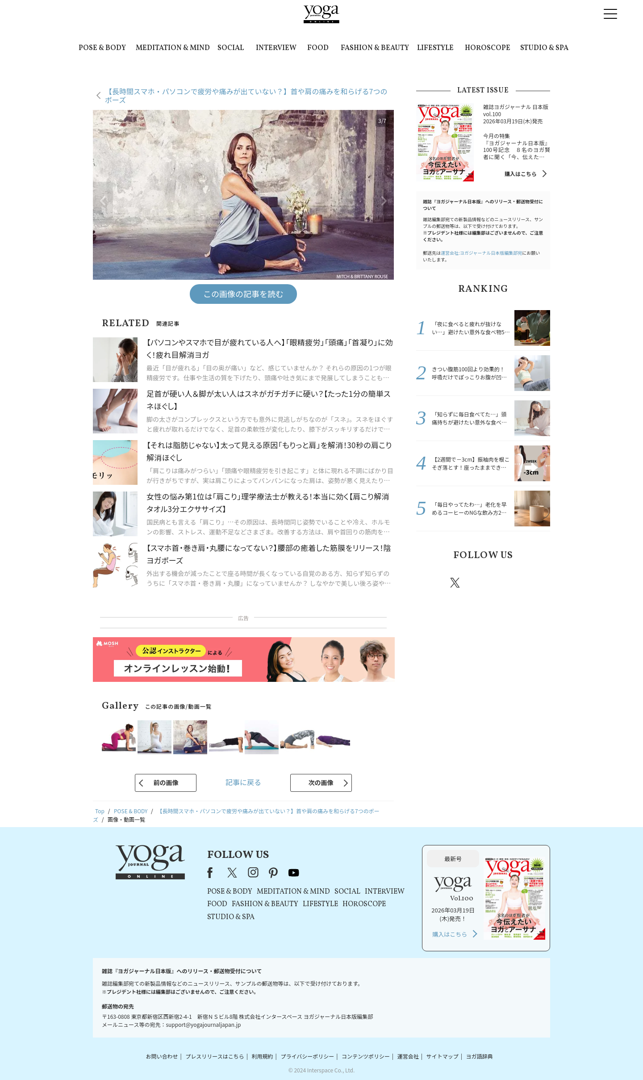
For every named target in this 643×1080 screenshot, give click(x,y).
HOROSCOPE (487, 48)
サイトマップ (442, 1056)
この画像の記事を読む (243, 293)
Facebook (430, 582)
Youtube (534, 582)
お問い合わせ (162, 1056)
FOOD (318, 48)
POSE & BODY (102, 48)
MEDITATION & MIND (173, 48)
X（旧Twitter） (233, 872)
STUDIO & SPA (544, 48)
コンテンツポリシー (366, 1056)
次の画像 (321, 782)
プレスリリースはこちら (214, 1056)
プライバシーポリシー (307, 1056)
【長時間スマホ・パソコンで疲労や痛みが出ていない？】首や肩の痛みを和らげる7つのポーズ (246, 95)
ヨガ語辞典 (479, 1056)
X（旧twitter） (456, 582)
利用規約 (262, 1056)
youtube (294, 872)
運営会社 (408, 1056)
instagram (482, 582)
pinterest (509, 582)
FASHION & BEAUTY (375, 48)
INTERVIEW (276, 48)
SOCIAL (230, 48)
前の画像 (165, 782)
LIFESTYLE (435, 48)
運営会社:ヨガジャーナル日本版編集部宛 (481, 252)
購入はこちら (521, 173)
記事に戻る (243, 782)
